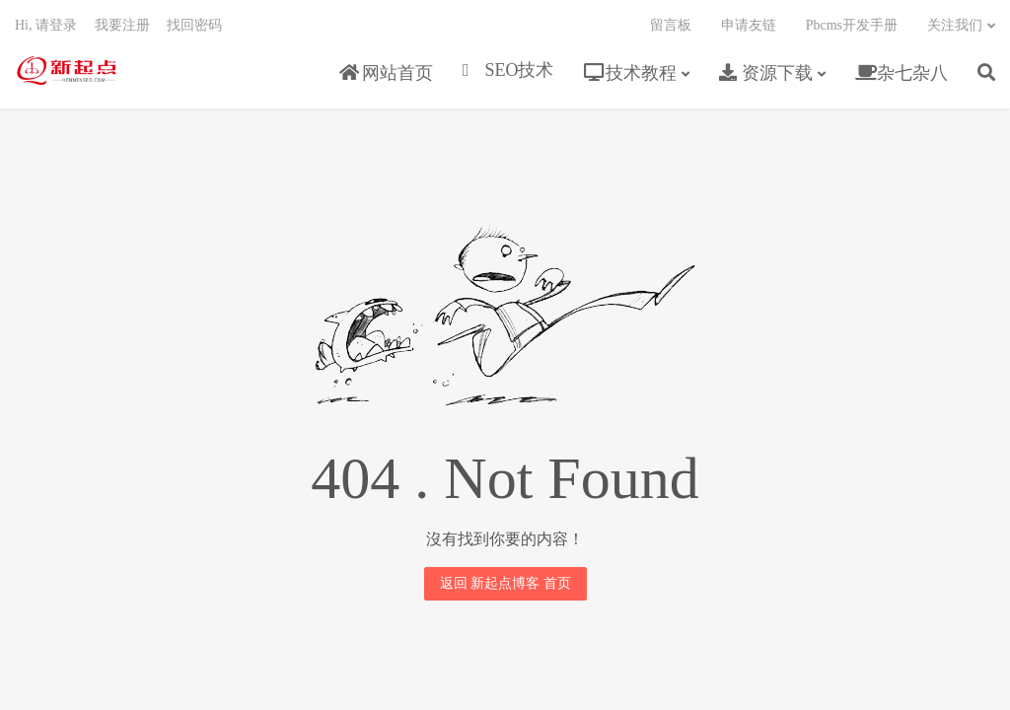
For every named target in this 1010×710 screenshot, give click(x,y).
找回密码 (194, 25)
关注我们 (954, 25)
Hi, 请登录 (46, 25)
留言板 (670, 25)
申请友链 (748, 25)
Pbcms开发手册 (852, 25)
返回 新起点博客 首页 (505, 583)
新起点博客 (66, 70)
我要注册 (122, 25)
